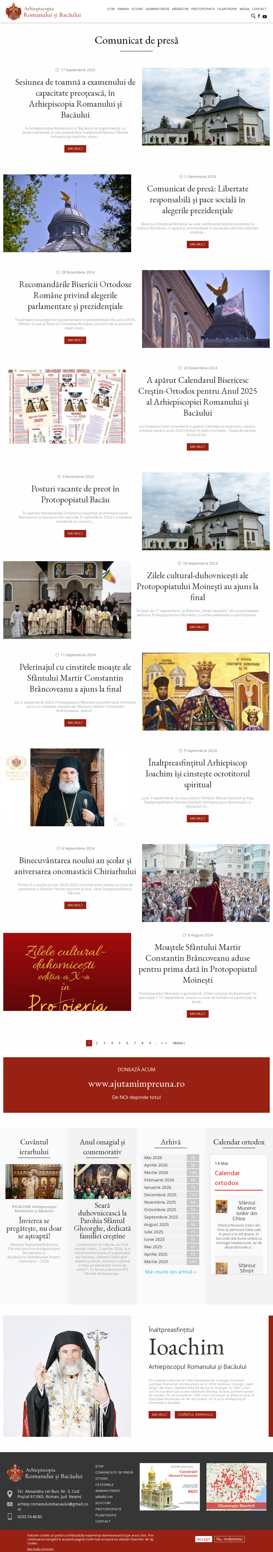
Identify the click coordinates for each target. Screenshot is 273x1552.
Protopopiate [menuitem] (203, 9)
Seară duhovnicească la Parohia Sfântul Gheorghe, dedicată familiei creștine (102, 1220)
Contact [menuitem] (259, 9)
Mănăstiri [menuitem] (180, 9)
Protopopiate (108, 1509)
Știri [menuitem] (111, 9)
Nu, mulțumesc (229, 1539)
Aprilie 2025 (156, 1254)
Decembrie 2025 (160, 1195)
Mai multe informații (40, 1549)
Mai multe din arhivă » (170, 1271)
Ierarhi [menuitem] (123, 9)
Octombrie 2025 (160, 1209)
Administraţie (107, 1490)
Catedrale (104, 1484)
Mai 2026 (153, 1157)
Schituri (103, 1503)
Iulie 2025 (153, 1232)
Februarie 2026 (159, 1180)
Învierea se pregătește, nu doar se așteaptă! (34, 1228)
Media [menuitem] (244, 9)
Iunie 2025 (154, 1239)
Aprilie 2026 (156, 1165)
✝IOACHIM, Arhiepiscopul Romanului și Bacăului (34, 1208)
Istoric (101, 1478)
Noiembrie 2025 (160, 1202)
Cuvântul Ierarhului (195, 1414)
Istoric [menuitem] (137, 9)
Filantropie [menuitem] (227, 9)
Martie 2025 (156, 1261)
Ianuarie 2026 (157, 1187)
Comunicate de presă (114, 1472)
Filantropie (106, 1515)
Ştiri (99, 1466)
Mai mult (75, 148)
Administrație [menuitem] (157, 9)
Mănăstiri (104, 1497)
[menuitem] (43, 11)
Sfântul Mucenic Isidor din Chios (245, 1210)
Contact (103, 1521)
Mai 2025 (153, 1247)
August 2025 (156, 1224)
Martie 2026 (156, 1172)
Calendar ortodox (227, 1178)
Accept (203, 1539)
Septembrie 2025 (161, 1217)
